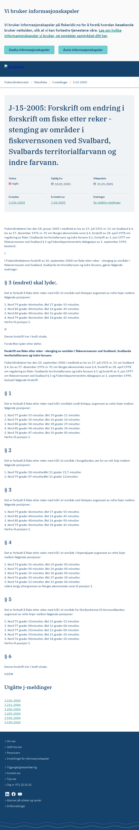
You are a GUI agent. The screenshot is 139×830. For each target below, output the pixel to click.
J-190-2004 (12, 722)
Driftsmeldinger (16, 806)
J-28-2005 (58, 202)
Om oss (11, 741)
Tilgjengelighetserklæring (22, 767)
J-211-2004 (12, 705)
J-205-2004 (12, 713)
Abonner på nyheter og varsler (24, 800)
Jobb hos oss (14, 747)
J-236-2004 (17, 202)
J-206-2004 (12, 709)
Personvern (13, 753)
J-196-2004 (12, 718)
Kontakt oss (13, 773)
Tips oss (11, 779)
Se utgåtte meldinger (107, 202)
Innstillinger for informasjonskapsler (28, 758)
